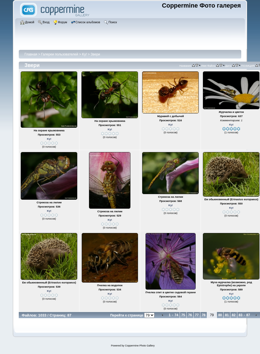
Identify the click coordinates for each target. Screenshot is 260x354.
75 (183, 315)
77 (197, 315)
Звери (95, 54)
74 (176, 315)
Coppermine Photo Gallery (139, 345)
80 (220, 315)
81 (227, 315)
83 (240, 315)
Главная (30, 54)
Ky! (84, 54)
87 (248, 315)
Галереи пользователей (59, 54)
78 (203, 315)
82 (233, 315)
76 (190, 315)
